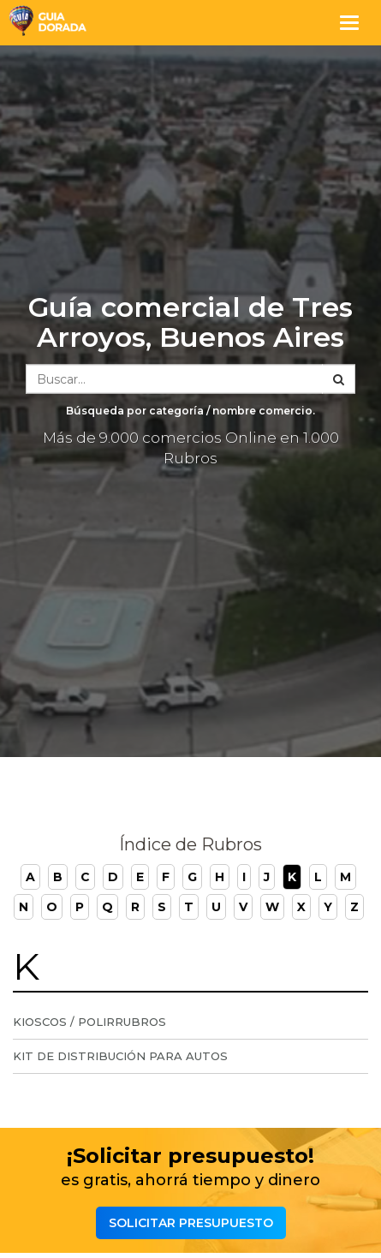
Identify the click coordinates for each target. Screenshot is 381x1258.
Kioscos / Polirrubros (89, 1021)
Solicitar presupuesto (191, 1223)
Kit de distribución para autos (120, 1056)
